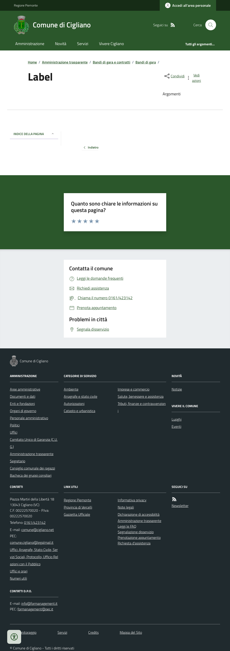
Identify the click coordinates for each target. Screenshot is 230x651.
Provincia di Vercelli (78, 507)
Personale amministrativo (29, 418)
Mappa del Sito (131, 632)
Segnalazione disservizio (136, 532)
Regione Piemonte (26, 5)
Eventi (176, 426)
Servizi (82, 44)
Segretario (17, 461)
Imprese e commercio (133, 389)
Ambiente (71, 389)
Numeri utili (18, 578)
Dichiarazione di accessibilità (138, 514)
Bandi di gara (145, 62)
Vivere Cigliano (111, 44)
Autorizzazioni (74, 403)
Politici (15, 425)
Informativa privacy (132, 500)
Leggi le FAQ (127, 526)
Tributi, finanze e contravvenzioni (142, 407)
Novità (60, 44)
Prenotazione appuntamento (139, 537)
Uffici (13, 432)
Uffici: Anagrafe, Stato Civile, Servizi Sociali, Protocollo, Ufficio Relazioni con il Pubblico (34, 557)
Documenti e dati (22, 396)
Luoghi (176, 419)
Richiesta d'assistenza (134, 543)
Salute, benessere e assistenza (141, 396)
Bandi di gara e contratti (111, 62)
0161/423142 (35, 522)
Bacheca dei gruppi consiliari (30, 475)
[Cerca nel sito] (209, 25)
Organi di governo (23, 410)
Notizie (177, 389)
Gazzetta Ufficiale (77, 514)
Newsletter (180, 505)
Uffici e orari (18, 571)
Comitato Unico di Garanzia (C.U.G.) (34, 443)
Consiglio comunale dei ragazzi (32, 468)
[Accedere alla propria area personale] (188, 5)
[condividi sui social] (174, 76)
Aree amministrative (25, 389)
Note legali (126, 507)
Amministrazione (29, 44)
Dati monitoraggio (23, 632)
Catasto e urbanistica (79, 410)
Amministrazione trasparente (65, 62)
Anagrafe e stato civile (80, 396)
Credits (93, 632)
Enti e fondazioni (22, 403)
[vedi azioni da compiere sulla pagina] (194, 77)
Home (32, 62)
